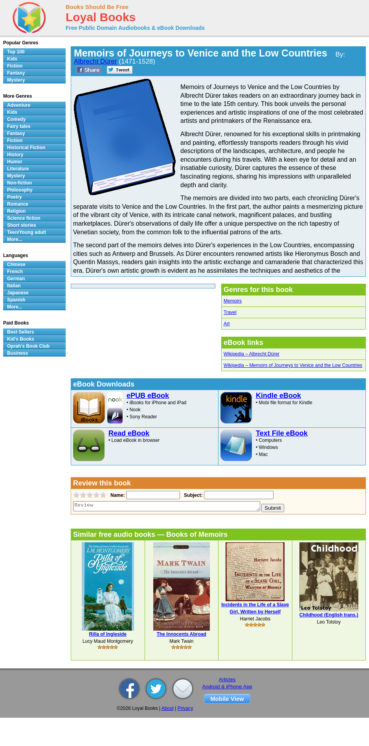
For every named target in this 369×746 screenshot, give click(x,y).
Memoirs (233, 301)
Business (17, 353)
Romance (17, 204)
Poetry (14, 197)
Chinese (16, 264)
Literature (18, 168)
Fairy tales (18, 126)
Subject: (192, 495)
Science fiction (23, 218)
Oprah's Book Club (28, 346)
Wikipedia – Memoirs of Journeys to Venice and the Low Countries (293, 365)
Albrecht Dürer (95, 61)
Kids (12, 59)
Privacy (185, 708)
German (16, 278)
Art (226, 323)
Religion (16, 211)
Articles (227, 679)
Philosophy (20, 190)
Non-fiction (19, 183)
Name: (117, 495)
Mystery (16, 80)
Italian (14, 285)
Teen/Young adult (26, 232)
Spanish (16, 300)
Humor (14, 161)
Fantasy (16, 73)
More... (14, 239)
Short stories (21, 225)
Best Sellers (20, 332)
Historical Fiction (26, 147)
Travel (230, 312)
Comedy (16, 119)
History (15, 154)
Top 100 (15, 52)
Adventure (18, 105)
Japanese (18, 292)
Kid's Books (20, 339)
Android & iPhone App (227, 686)
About (168, 708)
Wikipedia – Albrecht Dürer (251, 354)
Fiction (14, 66)
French (15, 271)
